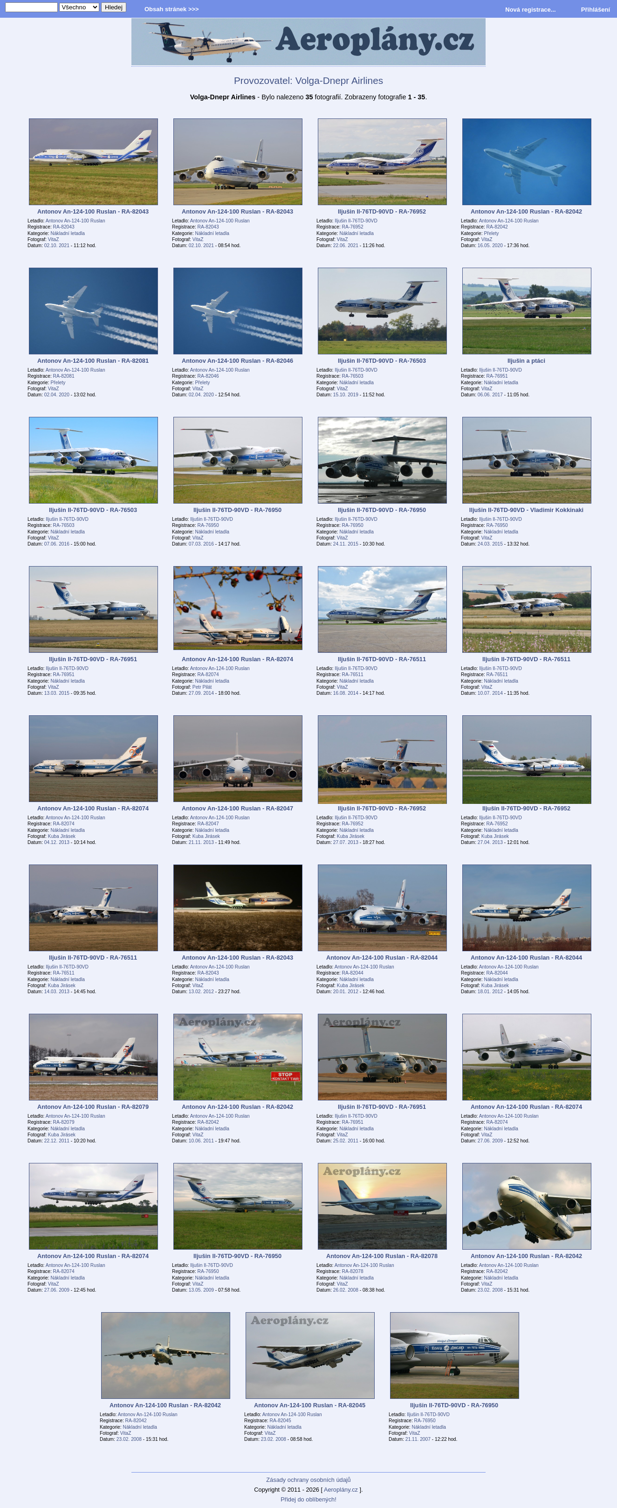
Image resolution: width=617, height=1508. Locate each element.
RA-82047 (208, 823)
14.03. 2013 (56, 991)
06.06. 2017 (490, 394)
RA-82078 (352, 1271)
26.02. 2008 (345, 1290)
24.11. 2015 (345, 543)
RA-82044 (352, 972)
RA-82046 (208, 376)
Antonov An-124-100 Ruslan (75, 220)
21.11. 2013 (201, 842)
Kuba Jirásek (61, 836)
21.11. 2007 (418, 1439)
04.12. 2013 (56, 842)
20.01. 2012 (345, 991)
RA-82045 (280, 1420)
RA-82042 (497, 226)
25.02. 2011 (345, 1140)
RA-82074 (208, 674)
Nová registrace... (530, 9)
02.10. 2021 (56, 245)
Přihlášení (595, 9)
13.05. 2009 (201, 1290)
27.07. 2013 (345, 842)
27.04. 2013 (490, 842)
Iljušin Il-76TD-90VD (356, 220)
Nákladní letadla (68, 233)
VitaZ (53, 239)
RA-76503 (352, 376)
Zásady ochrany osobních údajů (308, 1479)
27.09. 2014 (201, 693)
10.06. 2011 (201, 1140)
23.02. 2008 (490, 1290)
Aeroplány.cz (341, 1489)
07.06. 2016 (56, 543)
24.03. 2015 (490, 543)
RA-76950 (208, 525)
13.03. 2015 (56, 693)
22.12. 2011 (56, 1140)
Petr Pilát (202, 687)
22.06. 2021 (345, 245)
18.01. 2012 (490, 991)
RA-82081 (64, 376)
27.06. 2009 (490, 1140)
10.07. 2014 (490, 693)
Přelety (491, 233)
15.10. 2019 (345, 394)
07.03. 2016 (201, 543)
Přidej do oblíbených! (308, 1499)
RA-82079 (64, 1122)
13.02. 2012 (201, 991)
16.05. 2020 (490, 245)
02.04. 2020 (56, 394)
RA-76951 (497, 376)
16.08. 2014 (345, 693)
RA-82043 (64, 226)
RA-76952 (352, 226)
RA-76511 (352, 674)
